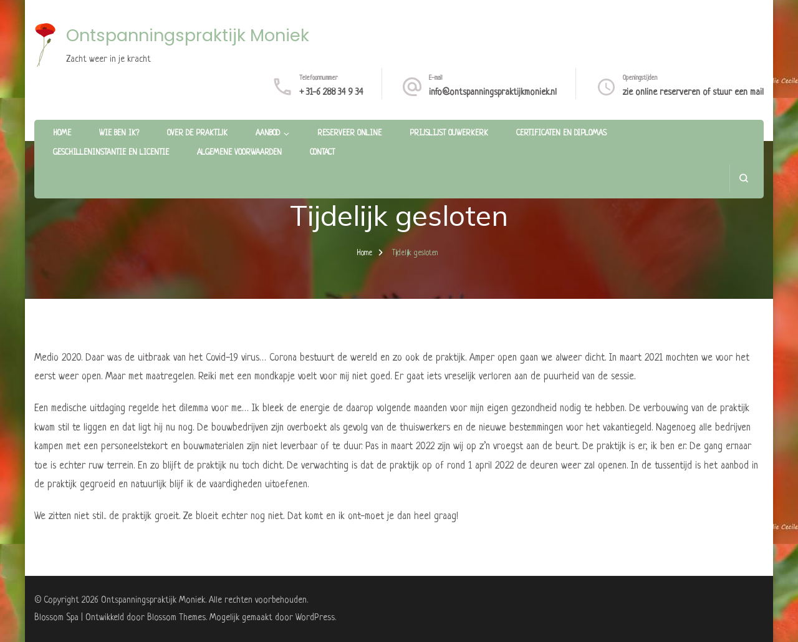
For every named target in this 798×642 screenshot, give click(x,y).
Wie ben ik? (119, 133)
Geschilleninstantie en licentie (111, 152)
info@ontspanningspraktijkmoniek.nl (493, 92)
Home (62, 133)
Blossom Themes (176, 618)
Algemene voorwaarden (239, 152)
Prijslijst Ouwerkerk (449, 133)
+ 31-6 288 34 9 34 (331, 92)
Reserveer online (349, 133)
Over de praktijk (197, 133)
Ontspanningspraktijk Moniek (187, 35)
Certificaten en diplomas (561, 133)
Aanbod (268, 133)
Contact (322, 152)
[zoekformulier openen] (743, 178)
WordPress (315, 618)
